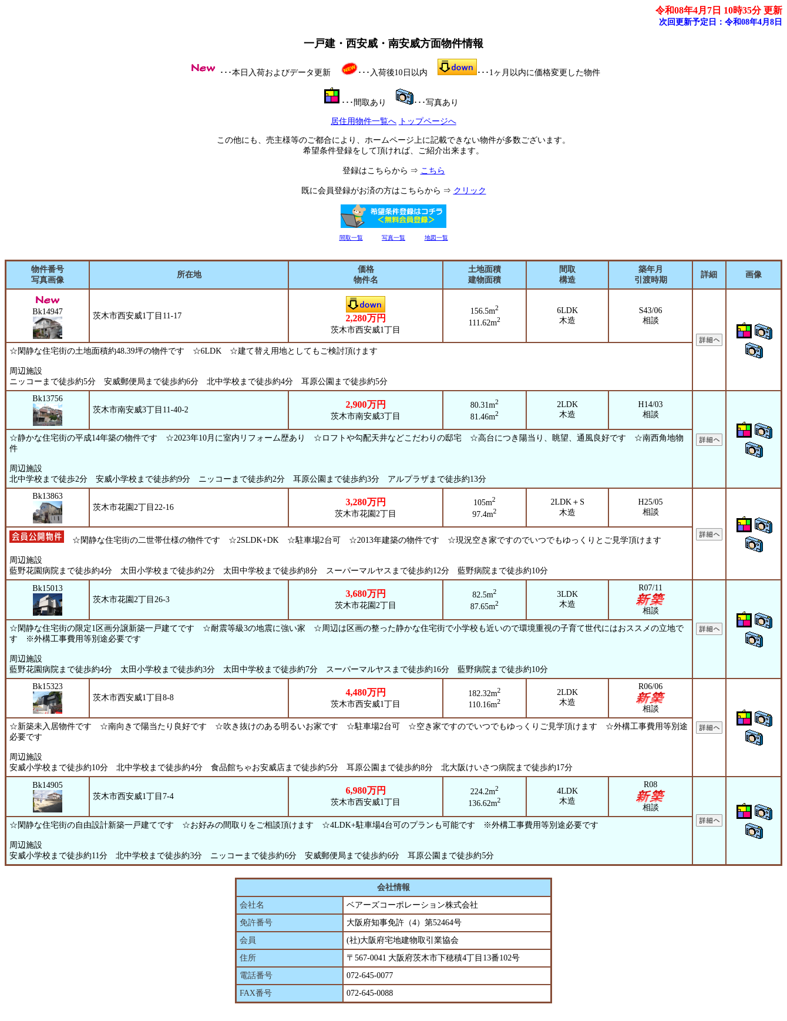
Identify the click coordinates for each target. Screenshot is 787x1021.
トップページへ (427, 121)
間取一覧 (351, 237)
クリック (469, 190)
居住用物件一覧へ (363, 121)
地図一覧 (436, 237)
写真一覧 (393, 237)
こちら (433, 170)
